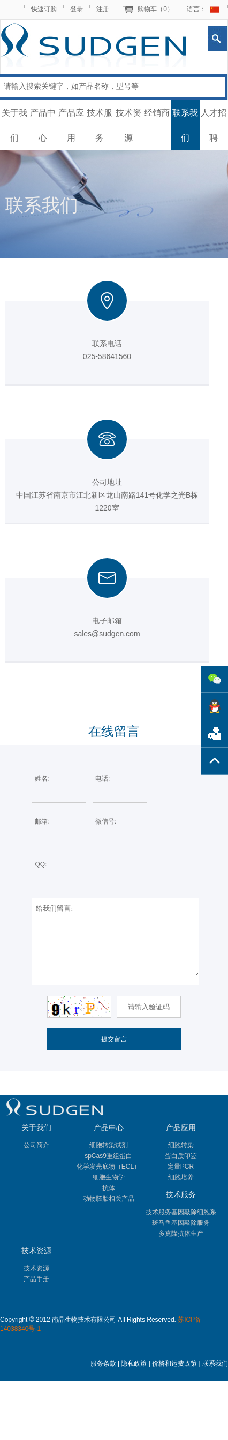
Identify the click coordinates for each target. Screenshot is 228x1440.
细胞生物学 (109, 1177)
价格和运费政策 (174, 1363)
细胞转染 (181, 1145)
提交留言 (114, 1039)
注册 (102, 9)
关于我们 (14, 125)
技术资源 (128, 125)
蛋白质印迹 (181, 1156)
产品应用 (71, 125)
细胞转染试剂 (108, 1145)
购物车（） (155, 9)
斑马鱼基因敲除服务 (181, 1222)
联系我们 (185, 125)
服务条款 (103, 1363)
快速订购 (44, 9)
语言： (196, 9)
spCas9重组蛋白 (108, 1156)
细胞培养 (181, 1177)
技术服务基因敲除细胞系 (181, 1212)
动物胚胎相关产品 (108, 1198)
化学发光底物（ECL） (108, 1166)
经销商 (157, 112)
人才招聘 (213, 125)
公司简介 (36, 1145)
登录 (76, 9)
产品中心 (43, 125)
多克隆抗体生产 (180, 1233)
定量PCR (181, 1166)
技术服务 (99, 125)
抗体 (108, 1188)
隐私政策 (134, 1363)
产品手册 (36, 1279)
